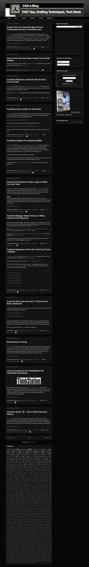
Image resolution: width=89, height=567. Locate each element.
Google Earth (18, 517)
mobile (46, 453)
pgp (22, 431)
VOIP (48, 533)
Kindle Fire (19, 476)
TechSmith (24, 532)
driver (28, 472)
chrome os (14, 541)
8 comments (35, 209)
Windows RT (20, 478)
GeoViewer (15, 516)
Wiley (47, 476)
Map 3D (12, 48)
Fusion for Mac (37, 487)
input (41, 547)
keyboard (28, 467)
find (28, 480)
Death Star (44, 511)
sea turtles (10, 559)
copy (14, 495)
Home (9, 18)
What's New (24, 492)
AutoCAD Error (18, 506)
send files (16, 559)
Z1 (14, 536)
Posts (59, 62)
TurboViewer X (45, 491)
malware (10, 551)
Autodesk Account (32, 508)
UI (8, 472)
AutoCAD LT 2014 (36, 506)
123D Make (37, 503)
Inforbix (41, 519)
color (33, 494)
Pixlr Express (38, 525)
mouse (20, 499)
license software (10, 481)
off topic (46, 456)
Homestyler (27, 519)
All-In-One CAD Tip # (15, 282)
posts (40, 499)
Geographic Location (41, 516)
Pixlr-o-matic (44, 525)
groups (16, 547)
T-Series (18, 532)
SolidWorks (26, 530)
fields (16, 467)
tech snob (33, 560)
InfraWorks (47, 519)
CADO (40, 510)
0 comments (35, 47)
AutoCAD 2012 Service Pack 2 (14, 313)
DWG (44, 486)
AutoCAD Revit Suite (22, 508)
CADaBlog (9, 361)
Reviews (32, 18)
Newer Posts (11, 437)
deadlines (34, 543)
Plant (50, 525)
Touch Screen (46, 532)
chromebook (20, 541)
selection (17, 468)
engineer (8, 546)
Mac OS (9, 489)
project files (15, 555)
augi (46, 449)
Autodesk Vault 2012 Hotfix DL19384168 (17, 120)
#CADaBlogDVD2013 (12, 484)
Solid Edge (20, 530)
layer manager (30, 549)
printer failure (40, 554)
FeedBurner (73, 84)
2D (44, 468)
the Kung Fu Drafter (29, 258)
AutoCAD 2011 (40, 458)
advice (40, 536)
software (29, 559)
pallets (25, 499)
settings (21, 559)
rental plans (34, 500)
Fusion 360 (47, 514)
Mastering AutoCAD (32, 470)
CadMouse (48, 510)
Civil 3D (9, 99)
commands (9, 211)
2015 (47, 503)
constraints (47, 541)
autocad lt (40, 461)
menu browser (23, 481)
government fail (10, 547)
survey (16, 99)
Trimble (8, 533)
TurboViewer (41, 465)
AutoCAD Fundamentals (29, 475)
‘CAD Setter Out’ (28, 230)
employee (42, 544)
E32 (40, 513)
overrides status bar (32, 552)
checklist (47, 540)
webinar (13, 503)
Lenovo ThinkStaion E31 (33, 387)
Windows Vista (46, 535)
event (20, 546)
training (31, 451)
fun (14, 211)
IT (32, 519)
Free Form (41, 514)
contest (19, 480)
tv (36, 502)
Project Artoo (18, 48)
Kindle (23, 522)
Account (37, 505)
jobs (41, 497)
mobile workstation (15, 473)
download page (15, 92)
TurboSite (13, 533)
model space (24, 551)
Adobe (42, 505)
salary (22, 473)
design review (25, 495)
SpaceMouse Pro (11, 491)
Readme (23, 327)
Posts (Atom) (32, 442)
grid (26, 497)
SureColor (13, 532)
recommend (36, 555)
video (39, 453)
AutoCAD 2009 (37, 449)
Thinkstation (29, 491)
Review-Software (40, 476)
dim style (32, 495)
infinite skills (35, 464)
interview (36, 497)
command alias (10, 431)
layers (33, 467)
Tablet (23, 491)
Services (23, 18)
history (38, 480)
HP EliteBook (46, 517)
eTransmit (48, 495)
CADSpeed (38, 486)
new (45, 462)
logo (46, 549)
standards (23, 468)
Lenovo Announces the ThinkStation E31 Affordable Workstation (25, 372)
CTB (44, 510)
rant (13, 468)
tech (41, 468)
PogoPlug (10, 527)
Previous (22, 527)
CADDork (35, 510)
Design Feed (9, 513)
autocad (46, 209)
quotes (8, 468)
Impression (39, 454)
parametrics (40, 552)
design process (41, 543)
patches (45, 552)
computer (9, 495)
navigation (43, 551)
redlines (19, 500)
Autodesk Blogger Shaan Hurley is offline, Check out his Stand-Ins (26, 217)
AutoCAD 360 (19, 475)
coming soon (32, 541)
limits (10, 499)
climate (26, 541)
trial (44, 560)
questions (30, 555)
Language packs (29, 522)
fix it (40, 546)
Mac (24, 470)
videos (47, 461)
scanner (41, 557)
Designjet (9, 487)
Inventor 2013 (34, 521)
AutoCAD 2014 (11, 462)
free (16, 497)
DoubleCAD (30, 513)
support (16, 465)
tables (8, 483)
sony (39, 559)
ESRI (48, 513)
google (28, 464)
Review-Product (32, 461)
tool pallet (26, 502)
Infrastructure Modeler (20, 521)
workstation (12, 292)
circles (9, 494)
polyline (30, 554)
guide (20, 547)
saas (48, 481)
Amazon (34, 473)
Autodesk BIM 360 (41, 508)
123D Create (31, 503)
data (8, 467)
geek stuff (21, 497)
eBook (43, 495)
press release (46, 499)
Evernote (18, 514)
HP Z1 (18, 519)
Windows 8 (34, 462)
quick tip (25, 431)
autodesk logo (10, 540)
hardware (33, 480)
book (50, 478)
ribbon (10, 465)
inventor (20, 461)
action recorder (14, 472)
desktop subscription (11, 544)
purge (36, 481)
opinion (20, 552)
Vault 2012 (21, 136)
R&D (48, 527)
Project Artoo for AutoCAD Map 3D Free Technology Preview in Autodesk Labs (25, 28)
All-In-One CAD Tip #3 (15, 278)
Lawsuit (36, 522)
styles (29, 468)
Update (23, 453)
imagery (30, 547)
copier (15, 543)
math (8, 473)
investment (13, 549)
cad (15, 454)
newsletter (49, 551)
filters (24, 480)
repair (9, 557)
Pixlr (33, 525)
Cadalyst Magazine (12, 256)
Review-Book (40, 489)
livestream (41, 549)
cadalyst (46, 290)
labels (24, 549)
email (12, 467)
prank (34, 554)
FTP (30, 514)
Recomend (31, 489)
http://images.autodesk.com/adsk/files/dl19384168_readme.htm (23, 126)
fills (32, 472)
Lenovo (46, 400)
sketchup (47, 500)
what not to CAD (33, 483)
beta (46, 492)
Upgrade (47, 465)
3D (29, 458)
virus (18, 562)
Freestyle (29, 487)
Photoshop (24, 525)
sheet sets (28, 473)
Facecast (23, 487)
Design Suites (17, 513)
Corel (26, 511)
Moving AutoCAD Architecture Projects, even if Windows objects (29, 233)
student (42, 559)
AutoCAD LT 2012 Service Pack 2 (15, 316)
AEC (25, 505)
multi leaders (36, 551)
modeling (31, 551)
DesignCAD (23, 513)
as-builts (41, 492)
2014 (43, 503)
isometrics (19, 549)
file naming (10, 497)
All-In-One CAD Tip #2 (15, 280)
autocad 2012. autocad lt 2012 (31, 538)
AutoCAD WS (14, 453)
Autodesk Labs (10, 34)
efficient (9, 451)
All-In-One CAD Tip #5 (15, 273)
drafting (23, 451)
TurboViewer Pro (29, 533)
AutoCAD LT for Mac (46, 484)
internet (8, 549)
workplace (31, 562)
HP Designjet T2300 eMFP (37, 517)
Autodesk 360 (20, 462)
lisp (17, 481)
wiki (26, 562)
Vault (17, 136)
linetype (36, 549)
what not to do (45, 483)
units (40, 502)
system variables (19, 211)
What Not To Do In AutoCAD (13, 492)
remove (46, 555)
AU (33, 458)
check (42, 540)
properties (31, 481)
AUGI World (30, 505)
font (48, 546)
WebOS (31, 535)
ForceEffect (35, 514)
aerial (44, 536)
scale (37, 557)
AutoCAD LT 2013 (36, 484)
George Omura (45, 487)
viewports (14, 562)
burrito (27, 540)
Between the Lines (31, 63)
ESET (44, 513)
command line (39, 494)
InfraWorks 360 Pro (11, 521)
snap (25, 559)
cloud (10, 461)
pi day (48, 467)
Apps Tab (47, 505)
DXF (48, 486)
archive (14, 538)
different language (20, 544)
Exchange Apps (25, 514)
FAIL (18, 487)
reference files (26, 500)
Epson (13, 514)
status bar (9, 502)
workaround (29, 465)
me (25, 456)
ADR (21, 505)
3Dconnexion (30, 454)
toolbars (14, 483)
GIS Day (9, 516)
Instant (28, 521)
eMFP (33, 544)
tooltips (32, 502)
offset (16, 552)
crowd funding (21, 543)
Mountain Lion (16, 489)
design (18, 495)
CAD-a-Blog (10, 346)
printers (42, 464)
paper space (39, 467)
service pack (27, 172)
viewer (8, 503)
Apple (39, 473)
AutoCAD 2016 (10, 506)
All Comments (61, 64)
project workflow (23, 555)
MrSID (31, 524)
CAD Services (30, 486)
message (15, 551)
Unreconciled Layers (38, 533)
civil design (19, 494)
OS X (38, 524)
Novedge (25, 489)
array (36, 492)
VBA (45, 533)
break (22, 540)
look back (15, 499)
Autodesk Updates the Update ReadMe (24, 140)
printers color (46, 554)
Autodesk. (19, 486)
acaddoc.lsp (29, 536)
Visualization (26, 535)
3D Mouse (21, 454)
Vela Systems (19, 535)
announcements (35, 478)
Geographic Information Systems (27, 516)
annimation (27, 478)
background (17, 540)
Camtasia (10, 511)
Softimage (15, 530)
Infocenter (36, 519)
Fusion (8, 476)
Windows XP (9, 536)
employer (47, 544)
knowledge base (47, 497)
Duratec (36, 513)
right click (29, 557)
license (47, 480)
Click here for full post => (13, 43)
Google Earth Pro (26, 517)
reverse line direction (21, 557)
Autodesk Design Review (13, 266)
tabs (28, 560)
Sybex (18, 491)
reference (48, 464)
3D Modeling (21, 484)
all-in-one (49, 536)
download (38, 495)
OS (34, 524)
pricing (8, 500)
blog (13, 245)
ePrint (37, 544)
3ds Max (28, 484)
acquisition (35, 536)
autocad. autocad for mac (44, 538)
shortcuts (41, 500)
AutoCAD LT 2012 (33, 145)
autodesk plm (44, 478)
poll (26, 554)
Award (30, 510)
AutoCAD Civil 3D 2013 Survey (32, 86)
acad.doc (18, 536)
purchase (14, 500)
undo (48, 560)
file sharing (30, 546)
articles (39, 451)
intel (48, 547)
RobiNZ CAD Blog (18, 235)
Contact (41, 18)
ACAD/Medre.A (15, 505)
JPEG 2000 (12, 522)
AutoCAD (39, 188)
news (14, 361)
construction (9, 543)
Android (46, 454)
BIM (25, 486)
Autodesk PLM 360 (15, 510)
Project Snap (43, 527)
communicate (40, 541)
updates (22, 465)
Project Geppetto (35, 527)
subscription (35, 468)
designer (47, 543)
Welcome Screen (38, 535)
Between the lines (34, 225)
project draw (9, 555)
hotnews (30, 497)
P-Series (15, 525)
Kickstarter (18, 522)
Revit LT (47, 489)
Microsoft (32, 476)
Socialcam (9, 530)
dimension (22, 472)
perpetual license (16, 554)
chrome (8, 541)
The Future (30, 532)
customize (17, 431)
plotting (35, 499)
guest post (21, 467)
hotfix (12, 99)
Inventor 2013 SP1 (42, 521)
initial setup (36, 547)
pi (44, 467)
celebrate (38, 540)
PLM (20, 525)
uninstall (8, 562)
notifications (10, 552)
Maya (27, 524)
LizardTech (9, 524)
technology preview (26, 48)
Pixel (29, 525)
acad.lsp (23, 536)
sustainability (14, 560)
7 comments (35, 430)
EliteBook (9, 514)
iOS (40, 462)
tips (8, 292)
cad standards (16, 464)
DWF (48, 475)
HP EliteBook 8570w (11, 519)
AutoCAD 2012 (23, 145)
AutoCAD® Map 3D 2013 (40, 37)
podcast (22, 554)
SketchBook (41, 470)
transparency (39, 560)
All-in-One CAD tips (31, 256)
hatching (25, 547)
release (41, 555)
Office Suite (43, 524)
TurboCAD (48, 470)
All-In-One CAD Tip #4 (15, 275)
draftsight (28, 544)
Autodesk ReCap (24, 510)
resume (13, 557)
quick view (42, 481)
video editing (46, 502)
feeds (25, 546)
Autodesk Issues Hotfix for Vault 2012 (24, 109)
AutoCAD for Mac (17, 470)
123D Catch (24, 503)
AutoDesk (47, 97)
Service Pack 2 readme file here (24, 162)
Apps (14, 458)
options (24, 552)
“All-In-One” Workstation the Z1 (33, 261)
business (32, 540)
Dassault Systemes (36, 511)
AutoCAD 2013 (11, 456)
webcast (22, 562)
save (33, 557)
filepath (35, 546)
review (17, 361)
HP (49, 290)
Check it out (24, 65)
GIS (13, 476)
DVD (44, 475)
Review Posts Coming (17, 342)
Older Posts (47, 437)
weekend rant (22, 483)
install (45, 547)
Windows (31, 492)
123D (19, 503)
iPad (43, 480)
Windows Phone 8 (11, 478)
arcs (18, 538)
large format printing (39, 472)
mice (20, 551)
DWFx (29, 511)
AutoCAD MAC (11, 486)
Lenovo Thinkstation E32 (44, 522)
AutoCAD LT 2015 (45, 506)
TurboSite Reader (20, 533)
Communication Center (18, 511)
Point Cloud (16, 527)
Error (14, 487)
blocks (49, 459)
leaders (47, 472)
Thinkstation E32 (38, 532)
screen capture (48, 557)
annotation (42, 459)
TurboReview (37, 491)
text (40, 456)
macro (49, 549)
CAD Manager (34, 459)
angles (9, 538)
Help (22, 519)
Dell (48, 511)
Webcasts (50, 18)
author (22, 538)
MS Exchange (16, 524)
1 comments (35, 97)
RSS (35, 465)
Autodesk (26, 37)
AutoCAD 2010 (33, 456)
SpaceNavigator (44, 530)
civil (14, 494)
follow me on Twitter (76, 122)
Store (16, 18)
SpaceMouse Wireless (35, 530)
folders (44, 546)
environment (14, 546)
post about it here (11, 146)
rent (50, 555)
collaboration (27, 494)
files (23, 464)
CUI (28, 462)
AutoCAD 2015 (10, 475)
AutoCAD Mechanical (11, 508)
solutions (34, 559)
